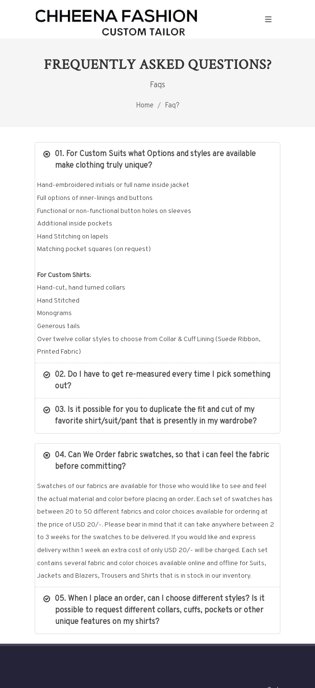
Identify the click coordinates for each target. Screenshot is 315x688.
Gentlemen (131, 612)
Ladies (170, 612)
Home (145, 105)
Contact (254, 612)
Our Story (88, 612)
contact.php (211, 612)
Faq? (172, 105)
